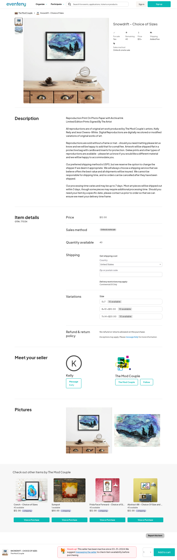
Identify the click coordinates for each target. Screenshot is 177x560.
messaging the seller (86, 552)
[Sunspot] (69, 490)
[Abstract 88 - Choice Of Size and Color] (145, 490)
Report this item (155, 535)
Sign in (141, 4)
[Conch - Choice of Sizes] (32, 490)
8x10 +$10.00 (117, 309)
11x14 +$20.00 (117, 316)
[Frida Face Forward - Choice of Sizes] (107, 490)
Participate (57, 4)
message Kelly (132, 337)
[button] (41, 4)
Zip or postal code (109, 270)
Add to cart (164, 552)
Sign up (159, 4)
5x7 (112, 301)
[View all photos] (66, 60)
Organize (41, 4)
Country (104, 260)
